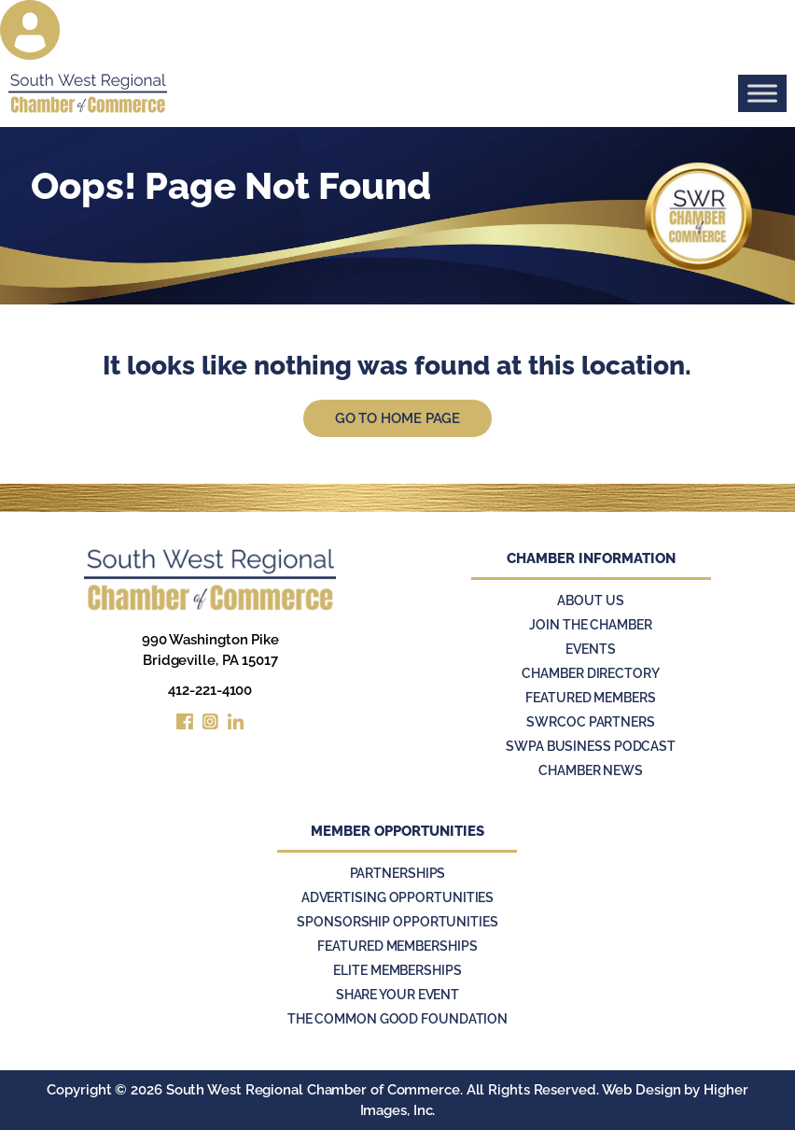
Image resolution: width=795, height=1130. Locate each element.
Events (590, 649)
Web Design (641, 1089)
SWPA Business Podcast (591, 746)
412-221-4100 (210, 690)
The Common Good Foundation (397, 1018)
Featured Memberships (397, 946)
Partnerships (398, 873)
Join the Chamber (590, 624)
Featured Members (590, 697)
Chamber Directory (590, 673)
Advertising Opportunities (398, 897)
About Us (590, 600)
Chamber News (590, 770)
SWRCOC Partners (590, 721)
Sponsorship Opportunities (397, 921)
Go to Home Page (398, 418)
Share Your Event (397, 994)
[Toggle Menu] (762, 93)
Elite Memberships (397, 970)
